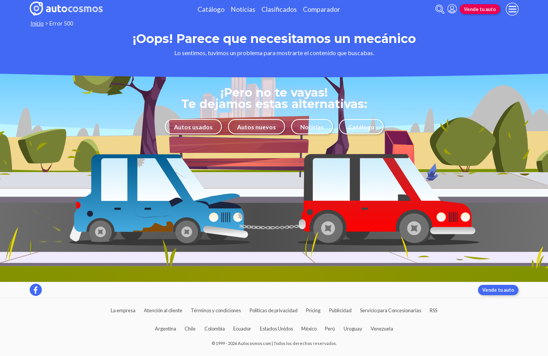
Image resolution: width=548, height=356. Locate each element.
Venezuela (382, 329)
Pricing (313, 310)
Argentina (165, 329)
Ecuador (242, 329)
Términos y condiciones (216, 310)
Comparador (321, 9)
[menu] (512, 9)
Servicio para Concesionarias (390, 310)
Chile (190, 329)
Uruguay (353, 329)
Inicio (37, 23)
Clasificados (279, 9)
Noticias (243, 9)
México (309, 329)
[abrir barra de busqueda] (439, 9)
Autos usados (193, 126)
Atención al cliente (163, 310)
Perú (330, 329)
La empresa (123, 310)
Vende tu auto (480, 9)
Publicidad (340, 310)
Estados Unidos (276, 329)
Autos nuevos (256, 126)
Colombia (214, 329)
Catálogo (211, 9)
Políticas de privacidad (274, 310)
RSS (433, 310)
